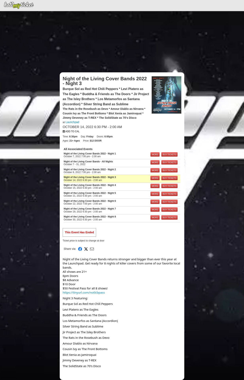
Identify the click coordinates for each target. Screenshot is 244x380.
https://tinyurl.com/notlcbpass (84, 292)
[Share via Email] (92, 249)
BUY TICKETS (169, 154)
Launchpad (72, 122)
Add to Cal (71, 131)
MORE (155, 154)
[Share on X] (86, 249)
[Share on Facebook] (80, 249)
